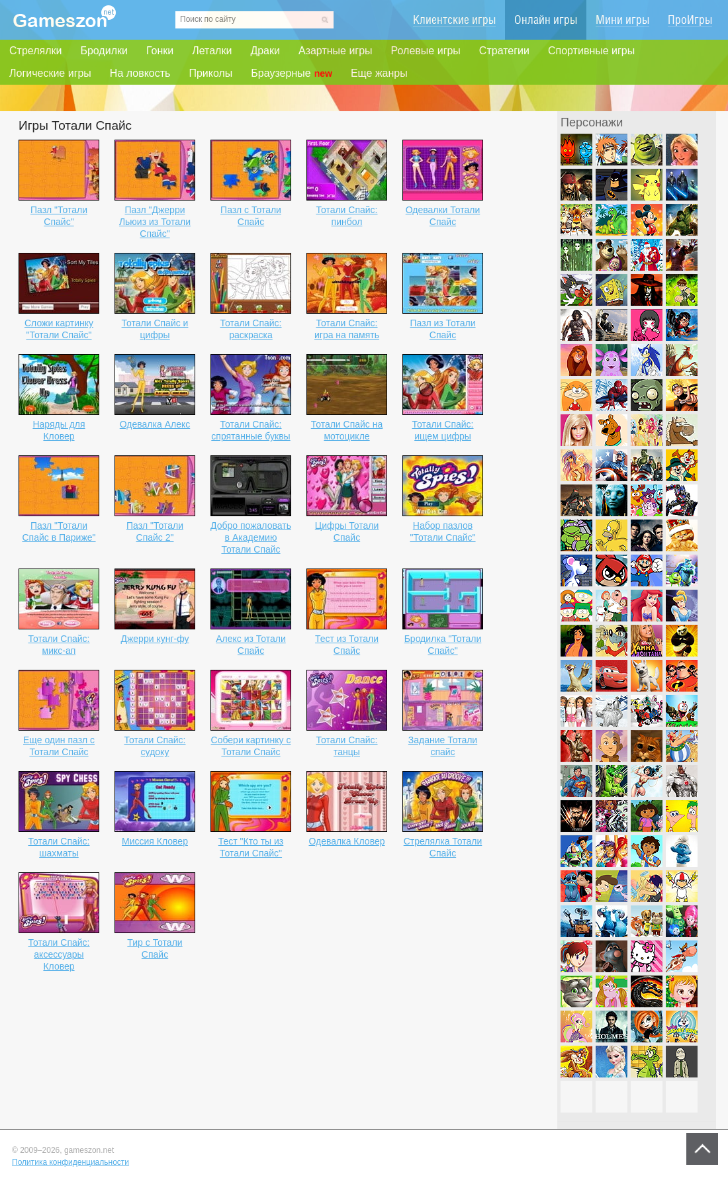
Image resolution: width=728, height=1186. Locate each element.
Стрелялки (35, 50)
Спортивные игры (591, 50)
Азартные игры (335, 50)
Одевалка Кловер (346, 841)
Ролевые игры (426, 50)
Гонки (159, 50)
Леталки (212, 50)
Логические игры (50, 73)
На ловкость (140, 73)
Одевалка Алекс (155, 424)
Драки (265, 50)
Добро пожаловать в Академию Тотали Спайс (250, 537)
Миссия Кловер (155, 841)
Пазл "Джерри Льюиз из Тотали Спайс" (155, 222)
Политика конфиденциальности (70, 1162)
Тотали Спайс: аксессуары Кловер (58, 954)
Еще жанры (379, 73)
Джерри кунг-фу (154, 638)
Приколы (210, 73)
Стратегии (504, 50)
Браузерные (291, 73)
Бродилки (104, 50)
